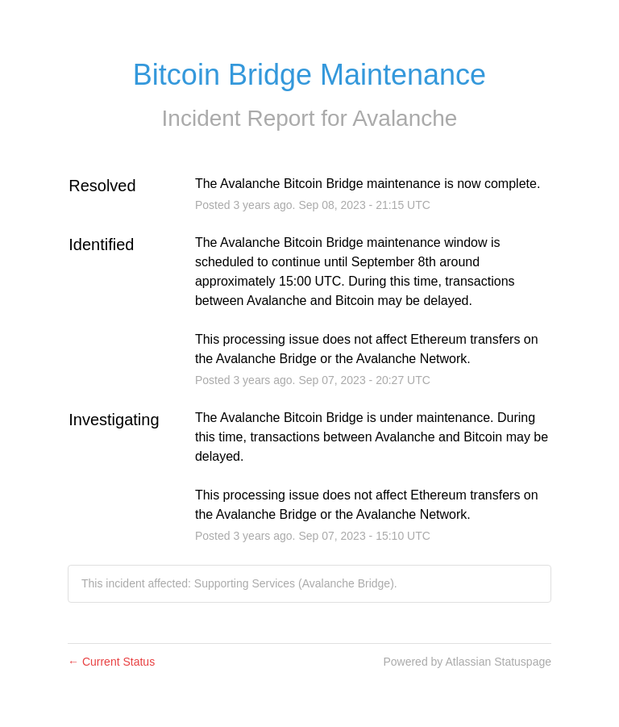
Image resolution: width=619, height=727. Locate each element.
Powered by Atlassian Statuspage (467, 661)
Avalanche (404, 118)
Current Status (111, 661)
